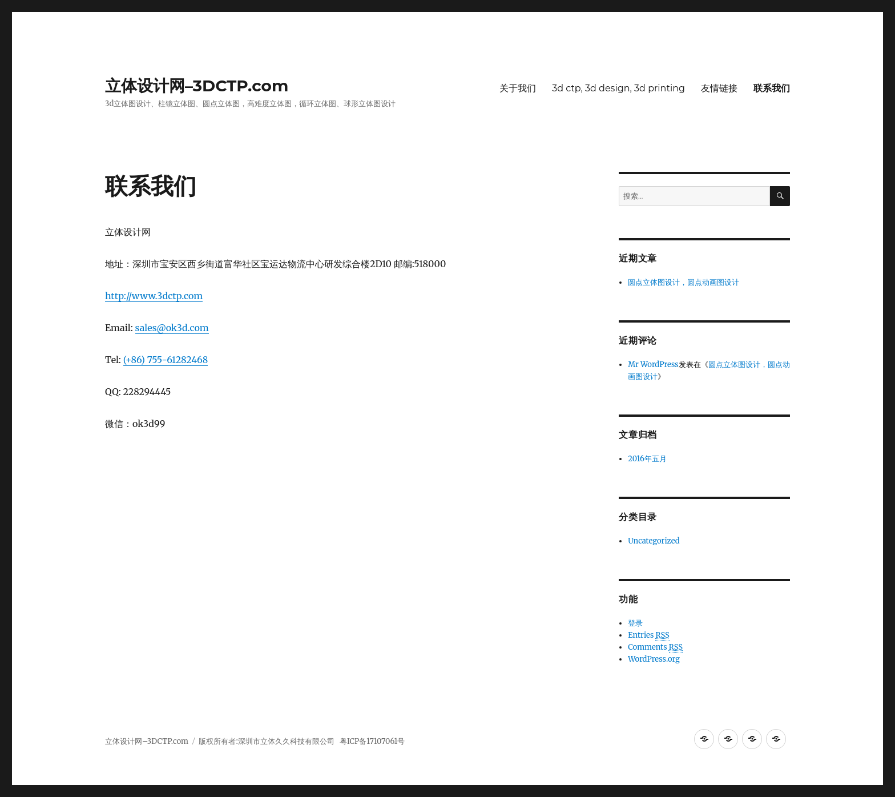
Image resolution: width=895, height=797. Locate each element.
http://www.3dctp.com (154, 295)
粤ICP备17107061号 (371, 741)
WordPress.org (654, 659)
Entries (649, 635)
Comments (655, 647)
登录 (635, 623)
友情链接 (719, 88)
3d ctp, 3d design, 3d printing (618, 88)
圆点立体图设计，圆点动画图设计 (683, 282)
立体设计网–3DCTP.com (196, 85)
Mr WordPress (653, 364)
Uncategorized (653, 541)
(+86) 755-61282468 (165, 359)
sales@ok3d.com (172, 327)
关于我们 (517, 88)
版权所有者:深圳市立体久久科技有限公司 (266, 741)
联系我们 (771, 88)
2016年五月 (647, 459)
